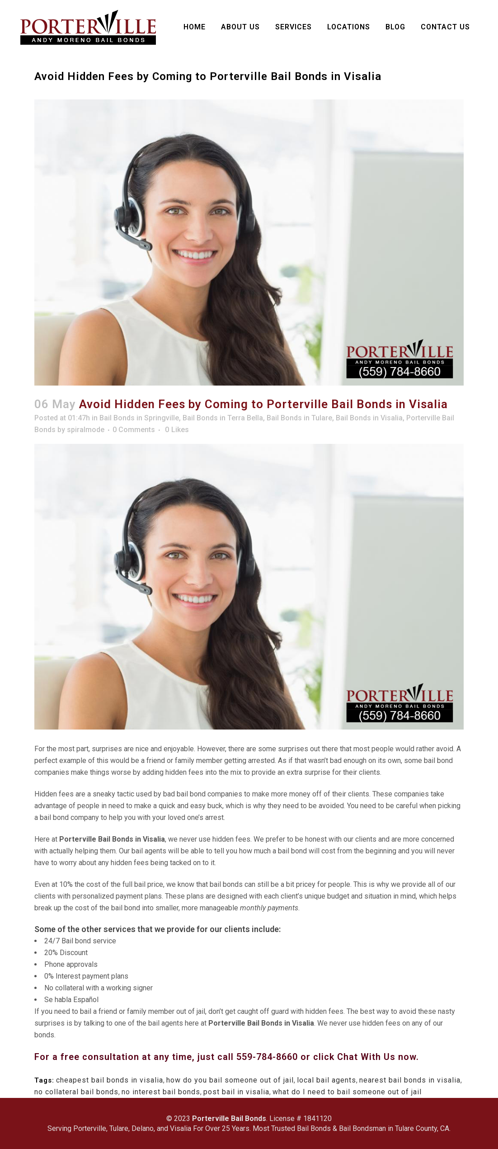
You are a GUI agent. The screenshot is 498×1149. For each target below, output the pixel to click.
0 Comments (134, 429)
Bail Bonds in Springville (139, 418)
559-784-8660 (268, 1056)
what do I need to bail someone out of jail (347, 1092)
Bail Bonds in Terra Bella (223, 418)
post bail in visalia (236, 1092)
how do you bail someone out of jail (230, 1080)
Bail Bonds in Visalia (369, 418)
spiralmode (85, 429)
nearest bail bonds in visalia (409, 1080)
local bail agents (326, 1080)
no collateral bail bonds (76, 1092)
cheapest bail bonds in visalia (109, 1080)
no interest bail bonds (161, 1092)
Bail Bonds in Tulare (299, 418)
